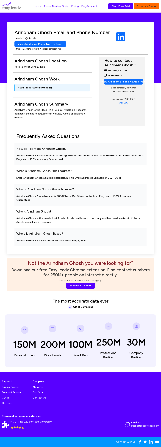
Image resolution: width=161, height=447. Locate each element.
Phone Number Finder (56, 6)
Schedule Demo (146, 6)
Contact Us (39, 397)
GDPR (5, 397)
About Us (38, 387)
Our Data (38, 392)
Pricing (75, 6)
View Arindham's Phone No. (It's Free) (40, 44)
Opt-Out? (123, 103)
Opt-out (7, 403)
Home (38, 6)
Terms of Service (11, 392)
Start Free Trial (121, 6)
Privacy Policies (10, 387)
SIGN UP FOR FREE (80, 285)
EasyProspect (89, 6)
